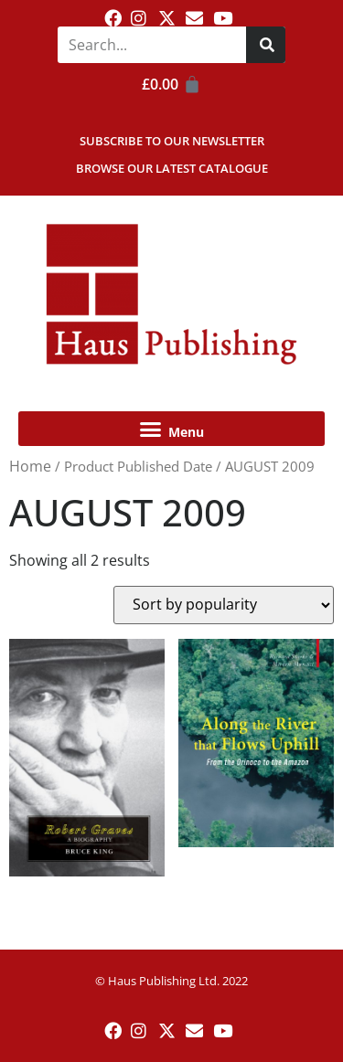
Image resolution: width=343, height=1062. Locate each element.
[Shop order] (223, 605)
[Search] (265, 45)
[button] (171, 428)
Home (30, 466)
